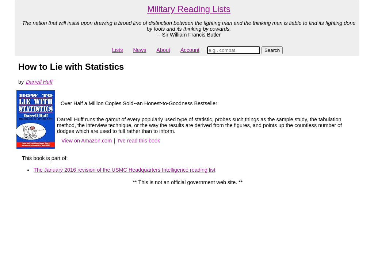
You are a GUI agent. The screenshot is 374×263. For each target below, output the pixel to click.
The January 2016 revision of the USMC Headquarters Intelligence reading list (124, 170)
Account (189, 50)
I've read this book (139, 141)
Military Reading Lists (188, 9)
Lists (117, 50)
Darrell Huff (39, 82)
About (163, 50)
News (139, 50)
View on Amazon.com (86, 141)
